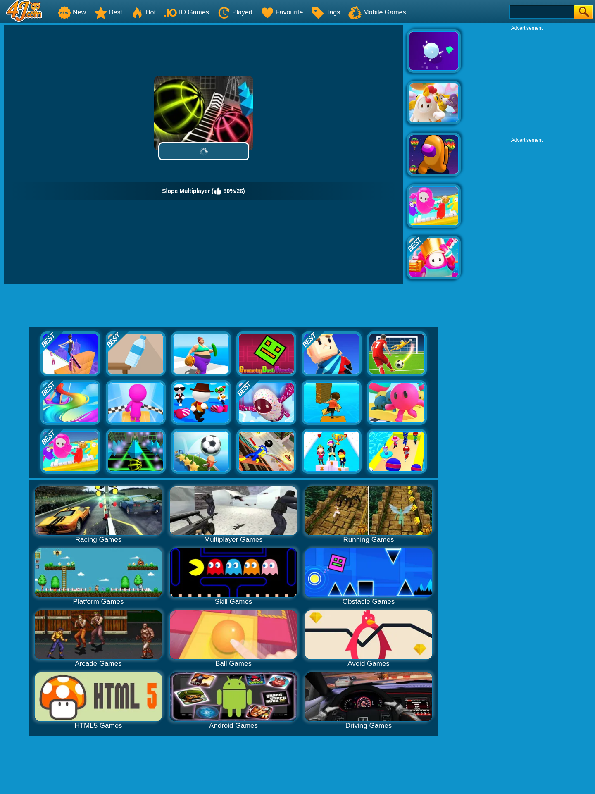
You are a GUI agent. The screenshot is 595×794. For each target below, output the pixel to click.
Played (234, 12)
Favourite (282, 12)
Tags (325, 12)
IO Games (186, 12)
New (72, 12)
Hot (143, 12)
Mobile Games (377, 12)
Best (108, 12)
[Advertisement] (527, 83)
